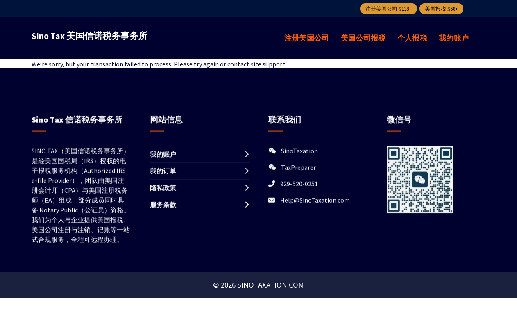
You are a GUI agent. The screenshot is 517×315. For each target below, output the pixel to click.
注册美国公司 (306, 38)
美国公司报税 (363, 38)
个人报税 (412, 38)
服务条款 (163, 214)
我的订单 (163, 180)
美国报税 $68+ (441, 8)
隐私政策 (163, 197)
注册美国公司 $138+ (388, 8)
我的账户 (454, 38)
